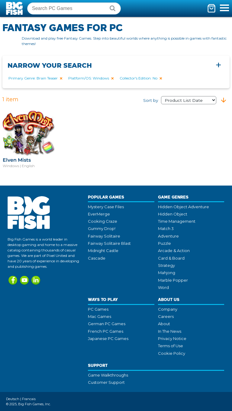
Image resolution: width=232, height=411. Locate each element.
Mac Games (99, 316)
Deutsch (12, 399)
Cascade (96, 258)
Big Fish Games (15, 8)
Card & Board (171, 258)
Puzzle (164, 243)
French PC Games (105, 331)
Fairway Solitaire (104, 236)
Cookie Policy (171, 353)
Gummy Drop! (101, 228)
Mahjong (166, 272)
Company (167, 309)
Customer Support (106, 382)
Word (163, 287)
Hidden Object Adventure (183, 206)
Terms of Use (170, 345)
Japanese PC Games (108, 338)
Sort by (179, 100)
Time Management (176, 221)
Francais (29, 399)
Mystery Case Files (106, 206)
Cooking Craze (102, 221)
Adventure (168, 236)
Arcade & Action (174, 250)
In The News (169, 331)
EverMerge (99, 214)
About (164, 323)
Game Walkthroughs (108, 375)
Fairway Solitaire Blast (109, 243)
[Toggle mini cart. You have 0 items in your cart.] (211, 8)
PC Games (98, 309)
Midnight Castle (103, 250)
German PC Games (106, 323)
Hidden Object (172, 214)
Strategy (166, 265)
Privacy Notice (172, 338)
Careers (166, 316)
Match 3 (166, 228)
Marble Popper (173, 280)
